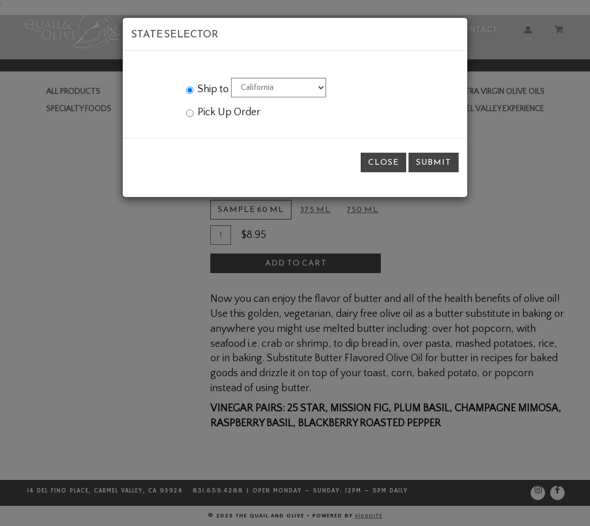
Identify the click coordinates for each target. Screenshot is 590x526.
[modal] (295, 263)
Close (383, 162)
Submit (433, 162)
